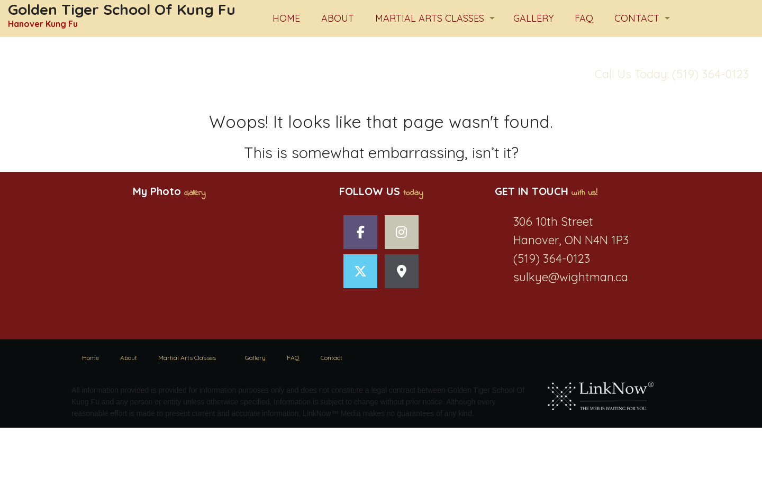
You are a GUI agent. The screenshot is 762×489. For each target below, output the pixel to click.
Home (286, 18)
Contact (636, 18)
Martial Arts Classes (429, 18)
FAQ (584, 18)
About (337, 18)
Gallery (533, 18)
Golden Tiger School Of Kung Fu (121, 9)
